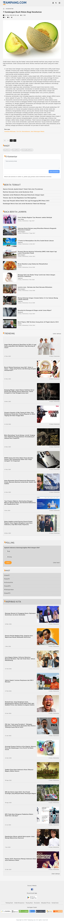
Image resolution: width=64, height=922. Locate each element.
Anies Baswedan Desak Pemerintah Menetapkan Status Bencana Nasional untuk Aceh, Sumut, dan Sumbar (20, 482)
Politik (19, 323)
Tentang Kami (9, 903)
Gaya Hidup (21, 219)
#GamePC (7, 575)
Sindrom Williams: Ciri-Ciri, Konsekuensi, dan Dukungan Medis (24, 131)
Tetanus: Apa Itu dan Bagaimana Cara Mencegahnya (19, 198)
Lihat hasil (56, 562)
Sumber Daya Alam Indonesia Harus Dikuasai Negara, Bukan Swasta (19, 770)
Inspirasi (20, 242)
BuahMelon (7, 150)
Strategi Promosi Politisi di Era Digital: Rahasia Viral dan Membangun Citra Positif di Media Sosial (20, 748)
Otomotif (20, 312)
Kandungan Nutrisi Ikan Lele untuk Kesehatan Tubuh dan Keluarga (24, 203)
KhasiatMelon (16, 150)
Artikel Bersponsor (19, 903)
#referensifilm (8, 582)
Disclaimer (37, 903)
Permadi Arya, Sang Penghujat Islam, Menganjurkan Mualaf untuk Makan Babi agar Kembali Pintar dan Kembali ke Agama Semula (19, 703)
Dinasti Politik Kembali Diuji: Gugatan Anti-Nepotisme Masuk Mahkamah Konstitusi (19, 636)
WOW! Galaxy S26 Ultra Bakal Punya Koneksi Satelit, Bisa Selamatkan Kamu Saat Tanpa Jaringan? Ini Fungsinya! (18, 459)
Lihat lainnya (57, 333)
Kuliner (20, 265)
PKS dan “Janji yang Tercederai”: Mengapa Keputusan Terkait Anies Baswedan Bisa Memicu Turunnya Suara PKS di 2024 (20, 726)
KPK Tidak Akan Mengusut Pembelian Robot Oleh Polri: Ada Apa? (19, 815)
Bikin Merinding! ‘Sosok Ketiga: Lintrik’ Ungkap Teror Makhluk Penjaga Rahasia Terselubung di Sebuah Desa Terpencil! (19, 436)
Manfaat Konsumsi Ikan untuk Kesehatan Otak (18, 192)
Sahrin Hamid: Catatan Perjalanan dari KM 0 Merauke (19, 681)
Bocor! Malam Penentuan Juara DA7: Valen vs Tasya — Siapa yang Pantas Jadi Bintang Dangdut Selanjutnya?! (20, 369)
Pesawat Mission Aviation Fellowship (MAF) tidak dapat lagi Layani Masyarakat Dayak (37, 252)
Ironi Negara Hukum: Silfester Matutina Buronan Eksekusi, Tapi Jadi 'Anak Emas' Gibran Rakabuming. (20, 659)
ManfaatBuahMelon (27, 150)
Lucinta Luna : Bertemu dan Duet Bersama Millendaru (35, 287)
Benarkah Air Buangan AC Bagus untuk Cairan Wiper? (35, 310)
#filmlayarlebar (9, 589)
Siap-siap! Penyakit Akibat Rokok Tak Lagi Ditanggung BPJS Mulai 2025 (26, 200)
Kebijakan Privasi (45, 903)
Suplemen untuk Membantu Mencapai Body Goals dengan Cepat (23, 195)
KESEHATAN (9, 8)
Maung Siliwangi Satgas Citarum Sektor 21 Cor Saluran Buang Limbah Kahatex (38, 298)
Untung (9, 557)
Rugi (8, 551)
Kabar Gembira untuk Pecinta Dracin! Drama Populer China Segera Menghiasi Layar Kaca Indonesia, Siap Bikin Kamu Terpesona (18, 523)
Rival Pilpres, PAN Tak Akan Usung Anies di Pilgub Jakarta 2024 (38, 322)
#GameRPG (7, 586)
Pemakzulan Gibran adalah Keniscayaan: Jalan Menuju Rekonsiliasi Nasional (20, 837)
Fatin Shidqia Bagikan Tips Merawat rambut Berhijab (35, 217)
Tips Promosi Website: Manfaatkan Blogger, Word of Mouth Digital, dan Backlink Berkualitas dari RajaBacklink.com (20, 502)
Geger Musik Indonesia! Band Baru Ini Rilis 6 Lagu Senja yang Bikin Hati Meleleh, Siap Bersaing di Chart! (20, 346)
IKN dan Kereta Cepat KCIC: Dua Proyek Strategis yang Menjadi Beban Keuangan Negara (20, 792)
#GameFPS (7, 593)
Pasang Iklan (29, 903)
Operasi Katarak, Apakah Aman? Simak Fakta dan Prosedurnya (23, 189)
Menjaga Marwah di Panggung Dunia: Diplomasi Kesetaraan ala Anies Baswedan (20, 614)
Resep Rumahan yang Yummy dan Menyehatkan (33, 264)
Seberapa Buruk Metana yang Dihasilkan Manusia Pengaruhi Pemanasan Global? (37, 229)
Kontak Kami (55, 903)
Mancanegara (21, 231)
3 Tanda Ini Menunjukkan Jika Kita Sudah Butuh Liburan (36, 240)
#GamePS (7, 579)
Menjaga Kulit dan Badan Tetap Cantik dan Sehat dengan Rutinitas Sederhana (36, 275)
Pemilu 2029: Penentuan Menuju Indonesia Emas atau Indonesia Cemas (20, 859)
